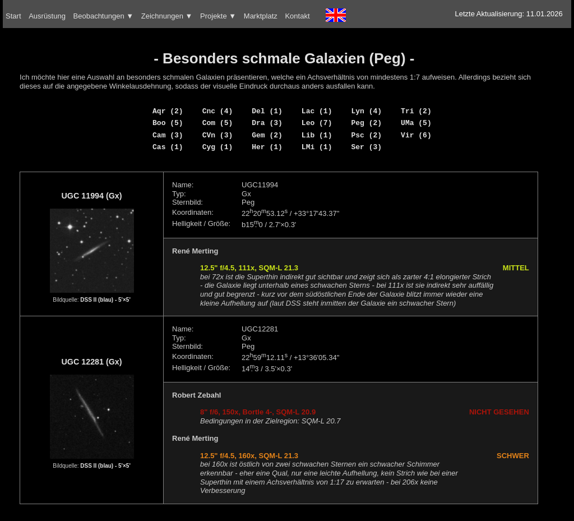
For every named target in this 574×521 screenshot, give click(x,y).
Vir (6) (416, 135)
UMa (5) (416, 123)
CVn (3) (217, 135)
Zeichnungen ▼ (167, 16)
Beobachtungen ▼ (103, 16)
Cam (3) (167, 135)
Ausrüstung (47, 16)
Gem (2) (267, 135)
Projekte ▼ (218, 16)
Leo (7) (317, 123)
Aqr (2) (167, 111)
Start (13, 16)
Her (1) (267, 147)
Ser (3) (366, 147)
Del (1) (267, 111)
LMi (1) (317, 147)
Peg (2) (366, 123)
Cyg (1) (217, 147)
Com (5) (217, 123)
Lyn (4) (366, 111)
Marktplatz (260, 16)
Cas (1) (167, 147)
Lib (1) (317, 135)
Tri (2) (416, 111)
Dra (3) (267, 123)
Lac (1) (317, 111)
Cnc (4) (217, 111)
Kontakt (297, 16)
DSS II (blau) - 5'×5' (105, 300)
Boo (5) (167, 123)
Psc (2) (366, 135)
